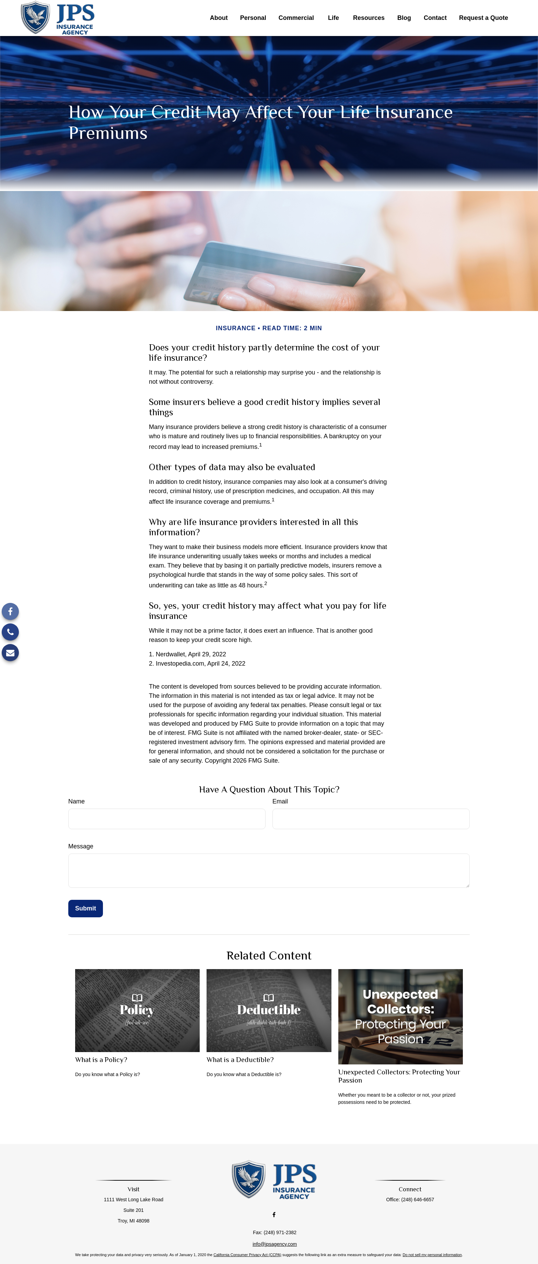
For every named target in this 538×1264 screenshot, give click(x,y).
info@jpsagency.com (275, 1228)
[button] (219, 18)
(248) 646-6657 (412, 1199)
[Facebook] (10, 611)
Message (80, 846)
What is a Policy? (101, 1060)
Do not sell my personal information (431, 1239)
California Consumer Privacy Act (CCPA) (247, 1239)
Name (76, 801)
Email (280, 801)
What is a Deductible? (240, 1060)
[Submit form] (85, 908)
